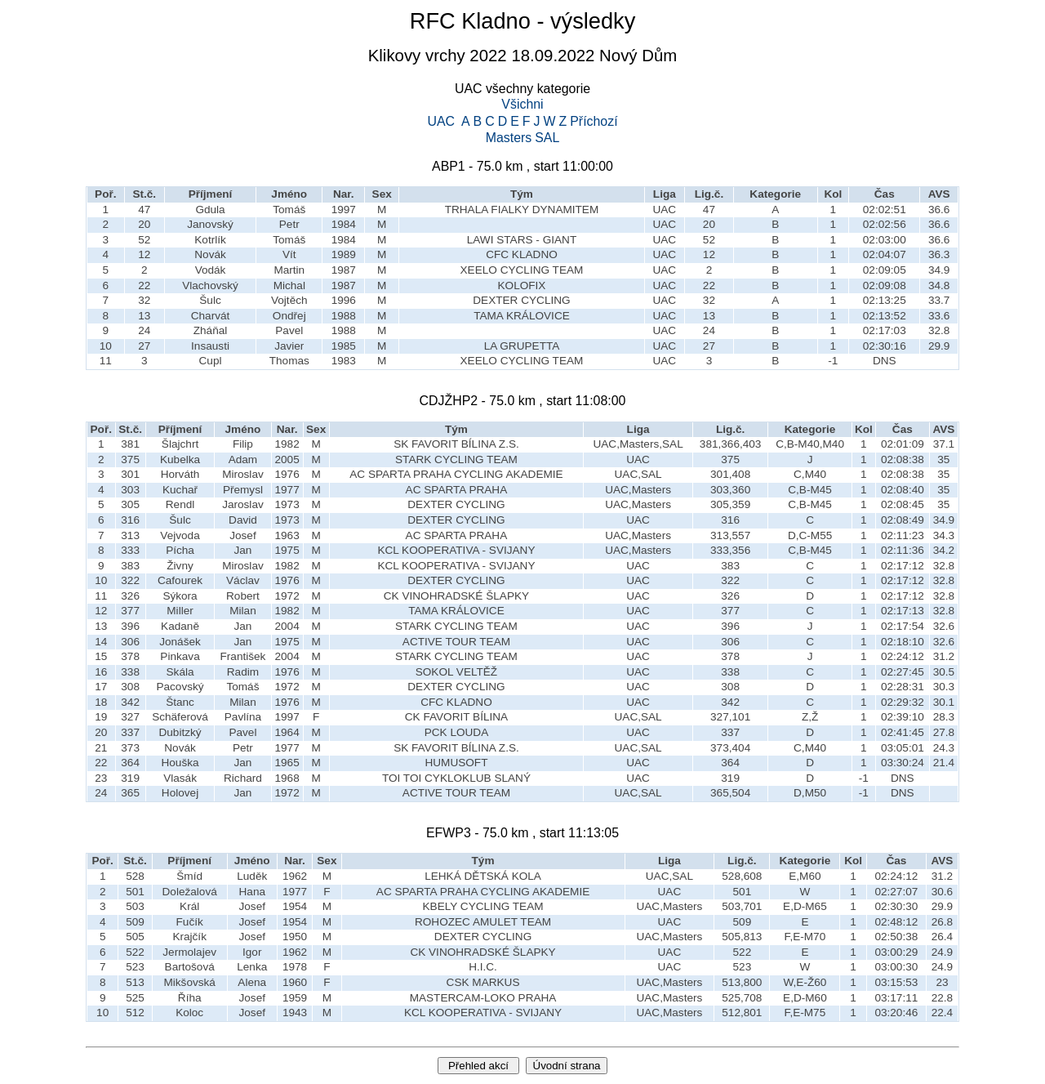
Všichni (522, 104)
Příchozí (593, 121)
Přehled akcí (478, 1065)
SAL (547, 138)
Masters (509, 138)
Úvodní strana (567, 1065)
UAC (441, 121)
